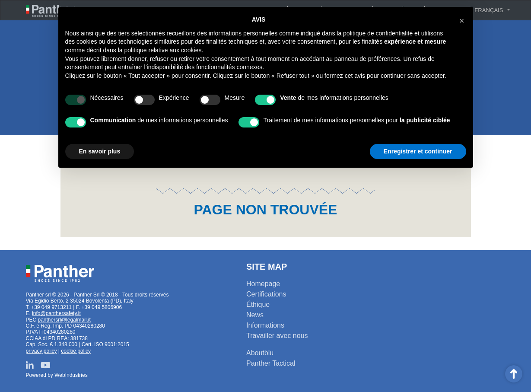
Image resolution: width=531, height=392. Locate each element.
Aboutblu (259, 353)
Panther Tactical (271, 363)
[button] (462, 21)
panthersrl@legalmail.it (64, 320)
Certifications (266, 294)
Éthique (258, 304)
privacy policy (41, 351)
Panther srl (60, 273)
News (255, 315)
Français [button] (488, 10)
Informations (265, 325)
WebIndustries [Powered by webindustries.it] (70, 375)
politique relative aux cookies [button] (162, 50)
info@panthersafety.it (56, 313)
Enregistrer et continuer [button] (418, 151)
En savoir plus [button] (100, 151)
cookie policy (76, 351)
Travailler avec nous (277, 335)
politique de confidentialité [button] (378, 33)
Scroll (513, 373)
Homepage (263, 283)
